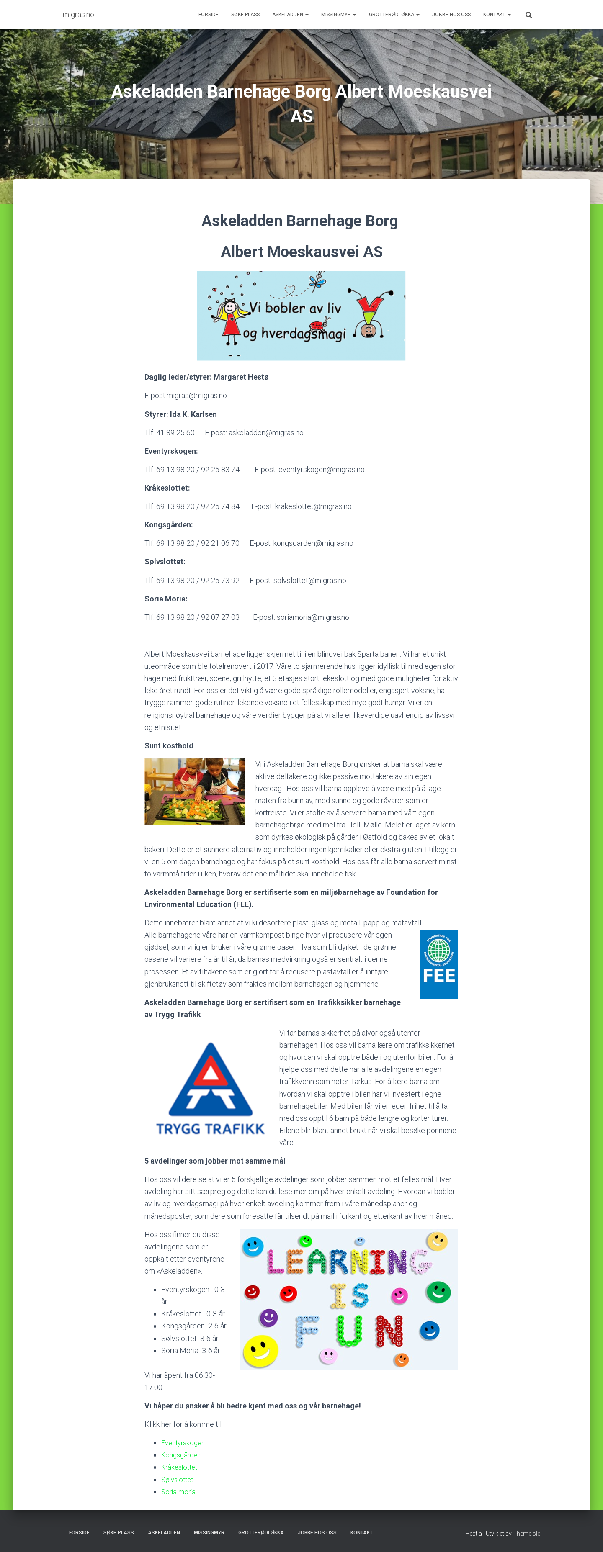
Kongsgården (183, 1454)
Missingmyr (338, 15)
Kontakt (497, 15)
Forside (208, 15)
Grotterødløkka (394, 15)
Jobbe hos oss (451, 15)
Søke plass (245, 15)
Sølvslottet (179, 1479)
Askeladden (290, 15)
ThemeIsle (526, 1533)
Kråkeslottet (181, 1466)
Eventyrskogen (185, 1442)
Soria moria (179, 1491)
